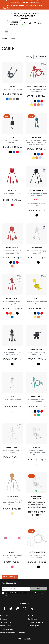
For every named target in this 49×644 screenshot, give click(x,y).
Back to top (9, 576)
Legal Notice (5, 622)
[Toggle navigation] (7, 31)
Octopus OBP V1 (36, 190)
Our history (32, 619)
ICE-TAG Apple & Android (37, 498)
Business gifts (33, 626)
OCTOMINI (36, 137)
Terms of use (5, 626)
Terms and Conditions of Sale (12, 633)
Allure (12, 86)
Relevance (39, 57)
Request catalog (14, 23)
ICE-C (36, 299)
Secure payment (7, 629)
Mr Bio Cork (12, 497)
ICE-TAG (36, 448)
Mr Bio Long (37, 397)
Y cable (12, 552)
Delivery (3, 619)
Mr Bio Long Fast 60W (36, 86)
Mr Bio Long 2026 (37, 552)
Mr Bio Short (12, 299)
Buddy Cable (36, 349)
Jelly (12, 397)
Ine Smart (12, 349)
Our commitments (35, 622)
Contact (8, 8)
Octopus (12, 190)
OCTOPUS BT (36, 248)
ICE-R (12, 137)
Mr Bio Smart (12, 448)
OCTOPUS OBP (12, 248)
